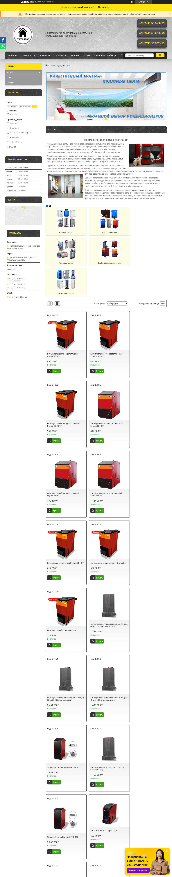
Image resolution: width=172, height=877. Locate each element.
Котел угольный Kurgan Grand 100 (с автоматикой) (105, 603)
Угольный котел (136, 672)
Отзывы (10, 82)
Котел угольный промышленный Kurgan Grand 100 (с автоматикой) (145, 534)
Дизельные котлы (106, 263)
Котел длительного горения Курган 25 (105, 463)
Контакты (45, 55)
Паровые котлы (147, 232)
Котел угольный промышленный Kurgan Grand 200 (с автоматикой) (104, 534)
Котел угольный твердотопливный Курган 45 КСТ (104, 394)
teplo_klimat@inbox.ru (18, 297)
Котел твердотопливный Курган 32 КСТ (63, 464)
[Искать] (160, 55)
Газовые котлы (65, 232)
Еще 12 (12, 147)
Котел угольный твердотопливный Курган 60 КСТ (145, 394)
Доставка (61, 55)
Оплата (75, 55)
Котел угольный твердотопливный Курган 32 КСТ (63, 394)
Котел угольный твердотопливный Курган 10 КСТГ (63, 324)
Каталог (27, 55)
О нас (88, 55)
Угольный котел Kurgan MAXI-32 (62, 666)
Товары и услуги (56, 66)
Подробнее (103, 7)
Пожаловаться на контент (107, 874)
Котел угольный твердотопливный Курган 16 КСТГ (104, 324)
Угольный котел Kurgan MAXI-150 (145, 602)
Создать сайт (40, 2)
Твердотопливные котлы (99, 672)
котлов (126, 178)
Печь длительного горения (141, 739)
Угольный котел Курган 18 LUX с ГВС (64, 800)
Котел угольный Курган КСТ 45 (143, 463)
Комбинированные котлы (65, 263)
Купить (56, 341)
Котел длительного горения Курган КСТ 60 (63, 734)
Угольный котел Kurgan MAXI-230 (62, 602)
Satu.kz (97, 872)
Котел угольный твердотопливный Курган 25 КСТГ (145, 324)
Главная (12, 55)
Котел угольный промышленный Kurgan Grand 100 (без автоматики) (63, 527)
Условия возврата (106, 55)
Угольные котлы (106, 232)
